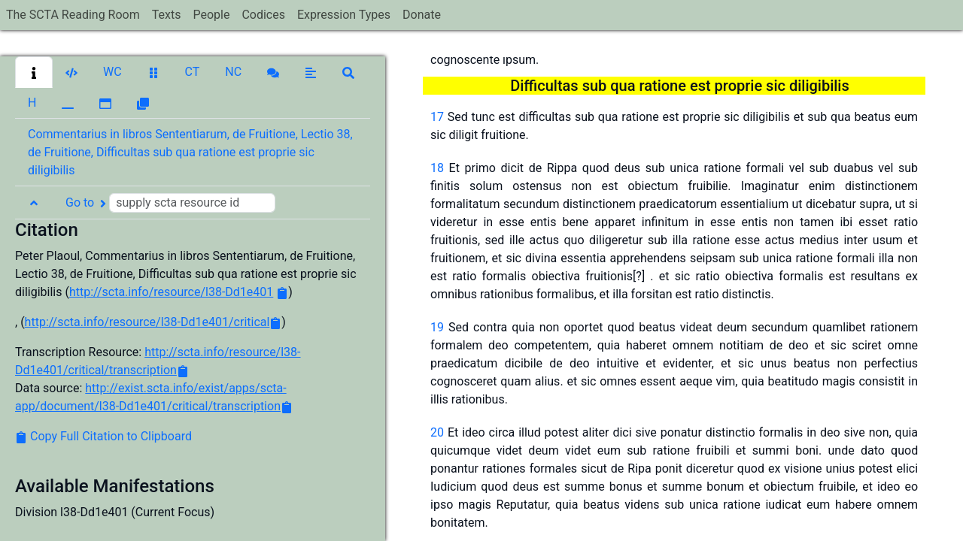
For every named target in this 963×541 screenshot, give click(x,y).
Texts (166, 15)
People (211, 15)
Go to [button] (170, 203)
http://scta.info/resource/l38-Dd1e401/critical (147, 322)
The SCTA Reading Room (73, 15)
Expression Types (343, 15)
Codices (263, 15)
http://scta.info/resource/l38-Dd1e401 (171, 292)
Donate (422, 15)
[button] (34, 72)
